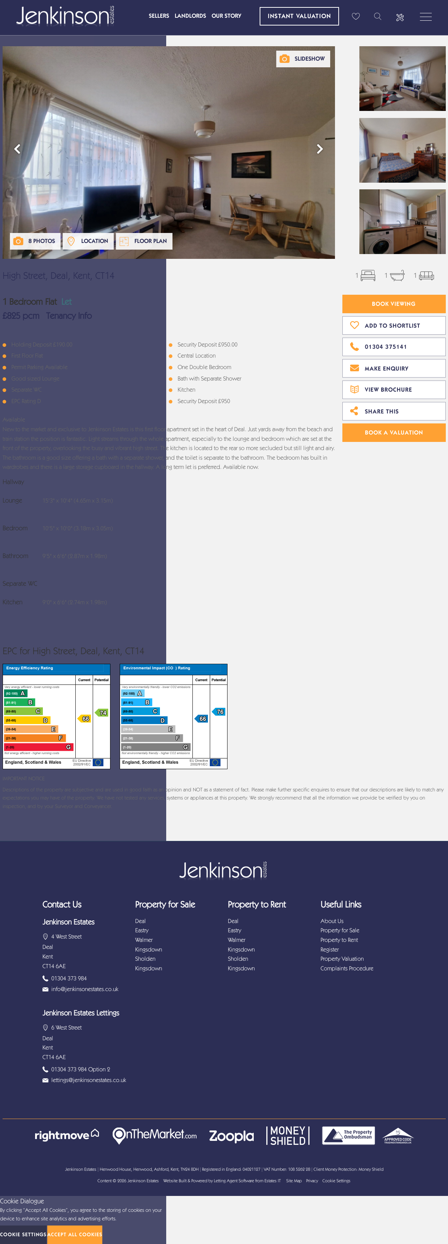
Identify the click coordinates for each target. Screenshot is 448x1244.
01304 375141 (378, 346)
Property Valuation (342, 958)
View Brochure (381, 388)
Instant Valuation (299, 16)
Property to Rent (339, 939)
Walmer (144, 939)
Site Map (294, 1180)
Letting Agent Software (234, 1180)
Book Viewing (394, 303)
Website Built (175, 1180)
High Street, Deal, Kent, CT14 (58, 275)
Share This (374, 410)
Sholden (145, 958)
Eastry (141, 930)
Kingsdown (148, 949)
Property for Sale (340, 930)
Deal (140, 920)
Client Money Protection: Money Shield (348, 1169)
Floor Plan (150, 240)
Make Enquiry (379, 367)
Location (94, 240)
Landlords (190, 15)
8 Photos (41, 240)
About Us (332, 920)
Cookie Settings (336, 1180)
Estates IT (272, 1180)
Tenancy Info (69, 316)
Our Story (226, 15)
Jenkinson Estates (143, 1180)
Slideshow (310, 58)
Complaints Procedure (347, 968)
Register (330, 949)
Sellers (159, 15)
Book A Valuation (394, 432)
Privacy (312, 1180)
